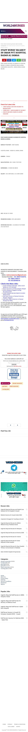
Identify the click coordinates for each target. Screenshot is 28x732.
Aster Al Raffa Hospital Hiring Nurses (10, 552)
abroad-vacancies (7, 43)
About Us (3, 577)
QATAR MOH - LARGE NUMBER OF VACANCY (14, 110)
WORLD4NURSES (14, 25)
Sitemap (3, 580)
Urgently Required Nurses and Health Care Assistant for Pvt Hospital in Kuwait (12, 510)
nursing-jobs (3, 45)
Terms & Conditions (6, 581)
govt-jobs (3, 564)
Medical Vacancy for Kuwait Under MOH (11, 515)
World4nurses (17, 366)
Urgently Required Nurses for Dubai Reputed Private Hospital (10, 541)
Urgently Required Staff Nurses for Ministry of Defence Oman (11, 601)
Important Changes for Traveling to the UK (12, 519)
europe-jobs (4, 563)
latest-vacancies (18, 43)
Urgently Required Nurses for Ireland (11, 536)
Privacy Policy (4, 578)
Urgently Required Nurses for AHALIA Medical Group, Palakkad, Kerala (11, 523)
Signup (3, 584)
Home (2, 43)
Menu (3, 31)
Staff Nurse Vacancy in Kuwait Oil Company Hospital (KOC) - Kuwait (10, 613)
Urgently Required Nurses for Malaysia (11, 528)
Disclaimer (3, 583)
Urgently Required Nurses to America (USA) (12, 532)
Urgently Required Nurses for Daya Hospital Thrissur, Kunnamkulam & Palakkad (12, 547)
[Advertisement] (14, 11)
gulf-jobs (13, 43)
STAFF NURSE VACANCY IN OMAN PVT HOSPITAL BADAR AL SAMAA (13, 53)
